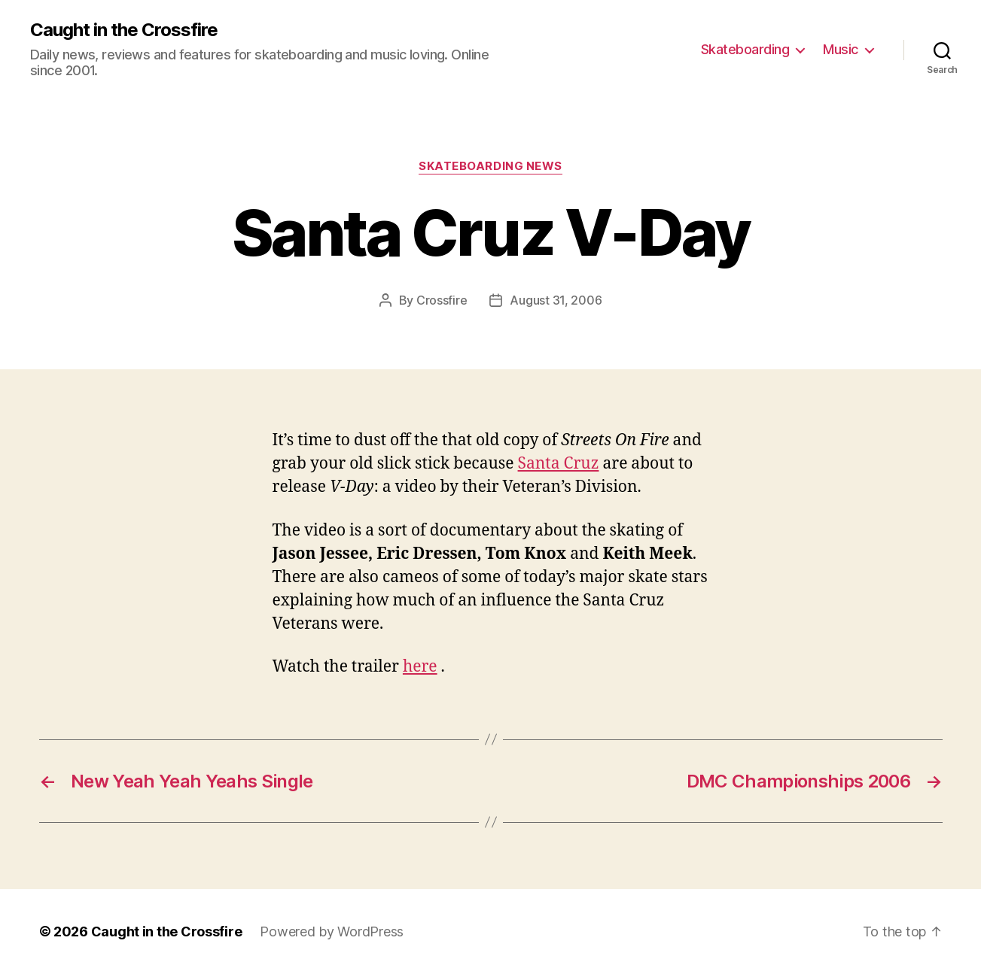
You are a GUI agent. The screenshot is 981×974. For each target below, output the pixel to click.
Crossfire (442, 300)
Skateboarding (745, 49)
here (420, 667)
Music (840, 49)
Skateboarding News (490, 166)
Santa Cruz (558, 464)
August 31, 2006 (556, 300)
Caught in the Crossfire (124, 30)
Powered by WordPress (332, 931)
